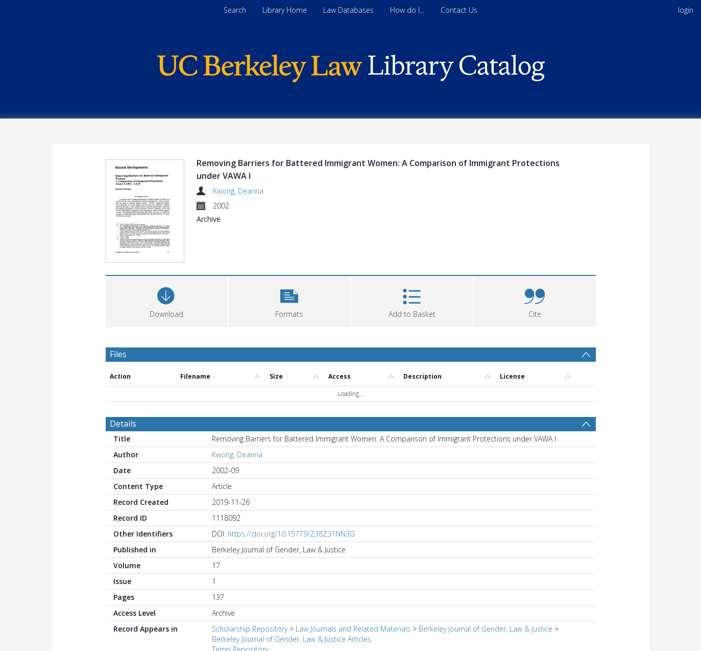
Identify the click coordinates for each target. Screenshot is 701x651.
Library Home (284, 10)
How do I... (407, 10)
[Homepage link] (351, 66)
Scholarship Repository (249, 590)
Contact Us (459, 10)
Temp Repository (240, 611)
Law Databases (348, 10)
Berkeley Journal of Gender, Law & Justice (485, 590)
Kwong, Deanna (238, 191)
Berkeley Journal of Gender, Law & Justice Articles (291, 601)
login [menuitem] (685, 10)
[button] (289, 262)
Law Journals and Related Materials (353, 590)
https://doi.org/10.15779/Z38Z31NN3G (291, 495)
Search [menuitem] (235, 10)
